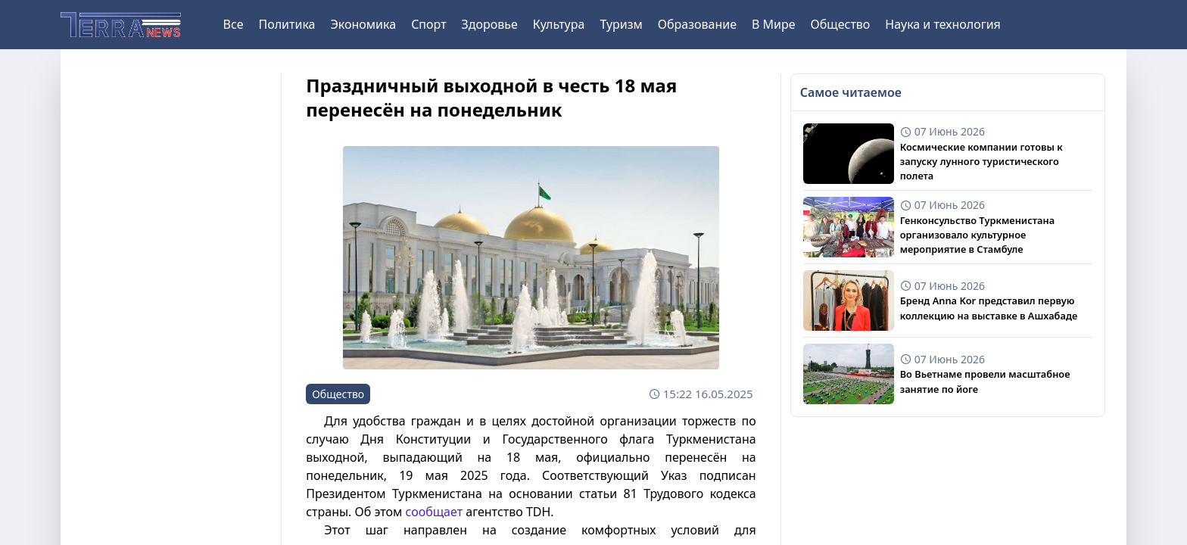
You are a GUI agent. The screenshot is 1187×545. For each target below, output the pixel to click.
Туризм (621, 24)
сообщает (434, 511)
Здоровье (490, 24)
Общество (841, 24)
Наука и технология (942, 24)
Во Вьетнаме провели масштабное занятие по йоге (985, 381)
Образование (697, 24)
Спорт (428, 24)
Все (233, 24)
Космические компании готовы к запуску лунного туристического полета (981, 161)
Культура (559, 24)
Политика (286, 24)
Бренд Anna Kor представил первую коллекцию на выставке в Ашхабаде (989, 308)
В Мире (774, 24)
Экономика (363, 24)
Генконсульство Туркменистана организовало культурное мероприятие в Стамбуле (977, 234)
